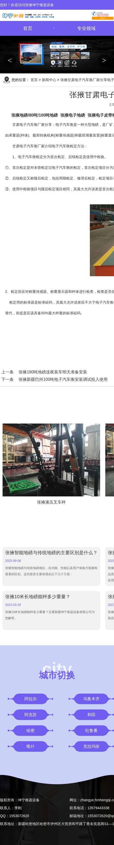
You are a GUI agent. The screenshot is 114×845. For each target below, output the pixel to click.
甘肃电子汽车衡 (24, 146)
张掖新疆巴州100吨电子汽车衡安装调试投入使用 (63, 379)
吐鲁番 (91, 730)
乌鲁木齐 (91, 699)
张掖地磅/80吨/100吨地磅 (34, 115)
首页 (27, 28)
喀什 (30, 746)
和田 (91, 715)
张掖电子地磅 (72, 115)
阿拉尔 (30, 699)
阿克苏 (30, 715)
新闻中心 (49, 80)
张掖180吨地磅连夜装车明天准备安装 (52, 372)
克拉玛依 (91, 746)
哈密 (30, 730)
